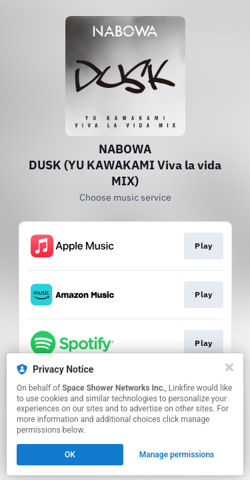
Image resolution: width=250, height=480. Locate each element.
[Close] (229, 367)
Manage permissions (177, 454)
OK (70, 454)
